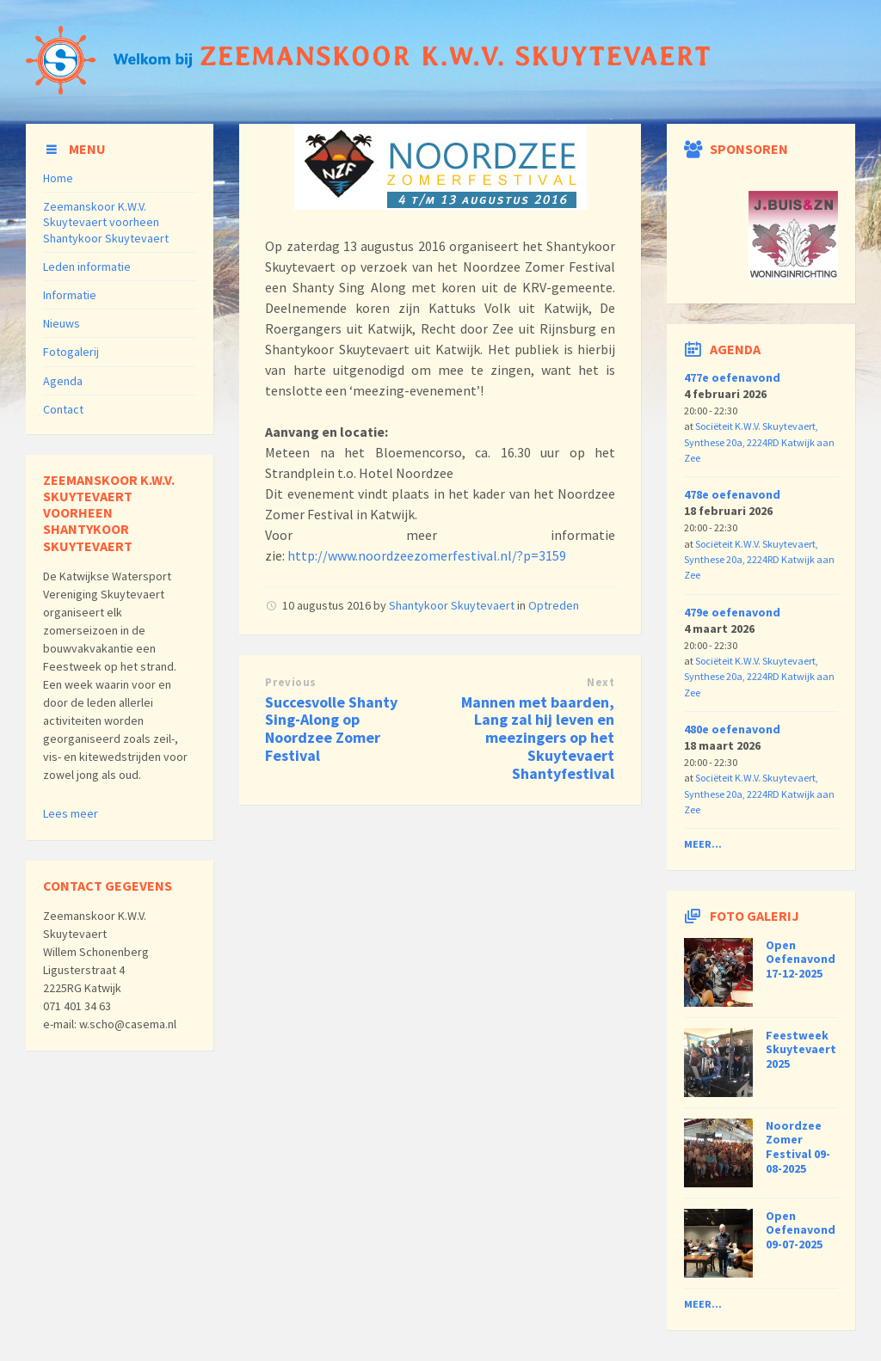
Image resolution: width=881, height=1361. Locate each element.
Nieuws (61, 323)
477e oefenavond (732, 377)
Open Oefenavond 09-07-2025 (800, 1230)
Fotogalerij (71, 351)
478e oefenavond (732, 494)
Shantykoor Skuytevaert (451, 605)
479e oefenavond (732, 612)
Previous (290, 682)
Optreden (553, 605)
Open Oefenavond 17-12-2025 (800, 959)
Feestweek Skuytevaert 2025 (801, 1049)
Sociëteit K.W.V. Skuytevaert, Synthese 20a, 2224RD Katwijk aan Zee (759, 442)
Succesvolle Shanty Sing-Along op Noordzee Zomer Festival (331, 728)
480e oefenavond (732, 729)
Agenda (63, 381)
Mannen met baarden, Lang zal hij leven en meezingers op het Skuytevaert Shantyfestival (537, 737)
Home (58, 178)
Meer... (703, 843)
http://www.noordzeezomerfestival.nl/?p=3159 (428, 555)
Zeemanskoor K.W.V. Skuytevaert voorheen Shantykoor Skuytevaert (106, 222)
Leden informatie (87, 266)
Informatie (69, 295)
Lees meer (70, 813)
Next (600, 682)
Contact (63, 409)
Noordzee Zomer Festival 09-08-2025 (798, 1147)
